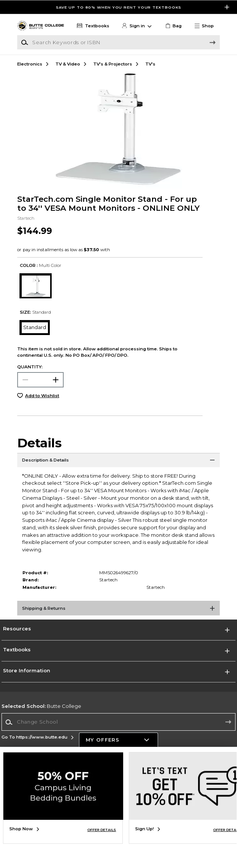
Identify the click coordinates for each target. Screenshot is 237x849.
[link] (173, 26)
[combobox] (118, 722)
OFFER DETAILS (101, 830)
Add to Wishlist (42, 395)
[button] (206, 26)
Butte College (41, 706)
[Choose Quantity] (40, 379)
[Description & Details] (118, 462)
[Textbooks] (93, 26)
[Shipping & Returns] (118, 610)
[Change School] (118, 722)
